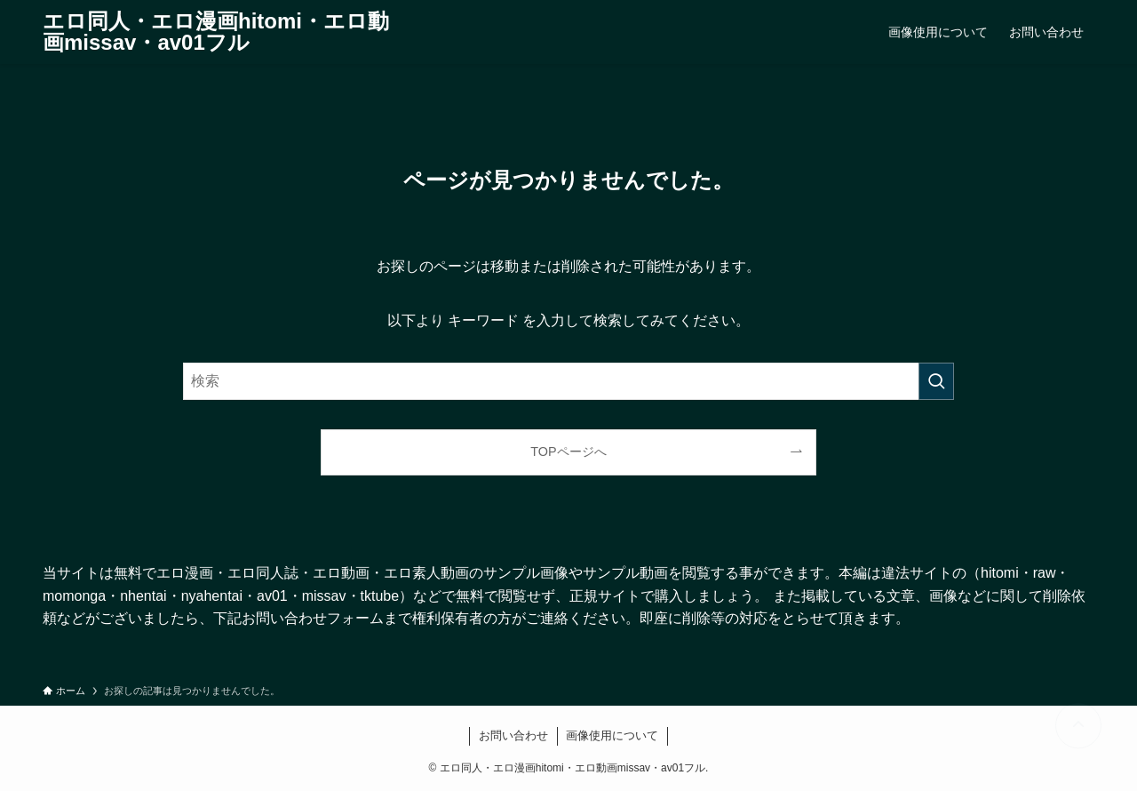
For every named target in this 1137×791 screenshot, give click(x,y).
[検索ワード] (568, 381)
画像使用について (612, 735)
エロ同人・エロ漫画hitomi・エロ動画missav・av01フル (216, 32)
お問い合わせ (513, 735)
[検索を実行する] (936, 381)
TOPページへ (568, 451)
